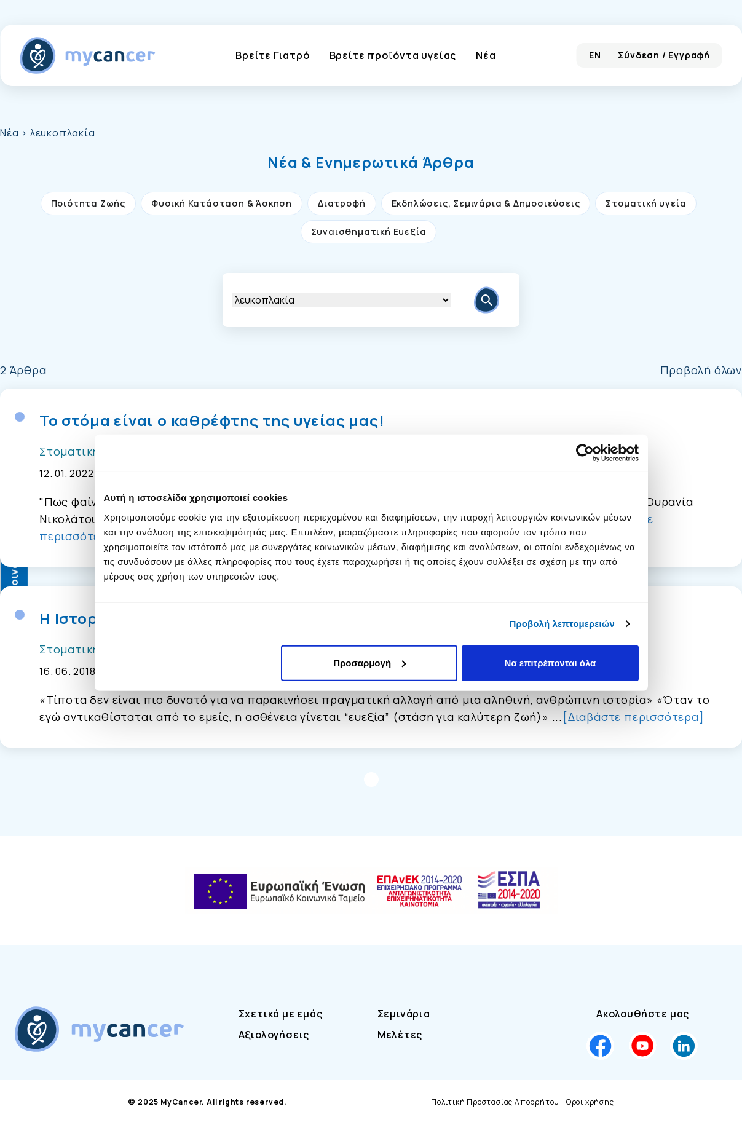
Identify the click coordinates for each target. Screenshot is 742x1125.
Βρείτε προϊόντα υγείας (393, 55)
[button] (370, 162)
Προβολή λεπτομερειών (562, 623)
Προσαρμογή (369, 662)
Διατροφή (341, 203)
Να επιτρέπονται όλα (550, 662)
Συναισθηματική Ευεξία (369, 231)
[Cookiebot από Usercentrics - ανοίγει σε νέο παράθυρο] (585, 453)
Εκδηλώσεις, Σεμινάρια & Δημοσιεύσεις (486, 203)
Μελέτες (400, 1034)
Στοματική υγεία (646, 203)
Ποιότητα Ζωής (88, 203)
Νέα (485, 55)
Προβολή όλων (701, 370)
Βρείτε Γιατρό (272, 55)
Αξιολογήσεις (274, 1034)
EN (595, 55)
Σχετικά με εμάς (281, 1013)
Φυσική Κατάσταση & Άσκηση (221, 203)
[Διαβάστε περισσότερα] (633, 716)
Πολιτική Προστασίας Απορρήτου (495, 1102)
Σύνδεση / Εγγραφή (664, 55)
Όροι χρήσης (590, 1102)
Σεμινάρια (403, 1013)
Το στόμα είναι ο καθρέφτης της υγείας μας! (212, 420)
